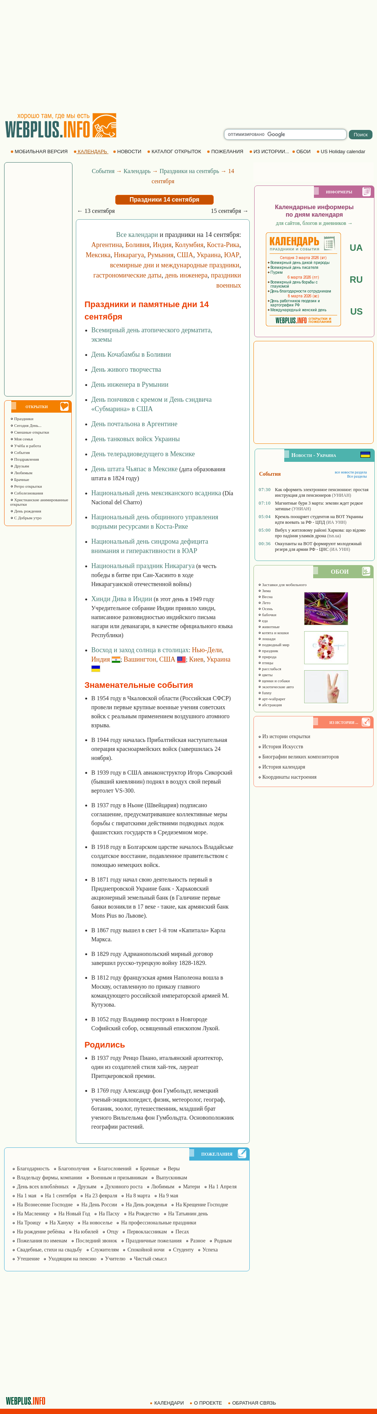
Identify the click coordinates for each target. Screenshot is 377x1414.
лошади (267, 638)
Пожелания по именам (42, 1241)
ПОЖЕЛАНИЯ (225, 151)
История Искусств (280, 746)
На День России (99, 1204)
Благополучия (73, 1168)
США (185, 255)
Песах (182, 1232)
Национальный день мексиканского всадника (156, 493)
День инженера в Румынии (130, 384)
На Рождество (144, 1214)
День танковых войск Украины (135, 439)
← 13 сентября (96, 211)
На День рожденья (146, 1204)
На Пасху (109, 1214)
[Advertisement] (188, 56)
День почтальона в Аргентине (134, 424)
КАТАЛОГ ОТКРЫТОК (174, 151)
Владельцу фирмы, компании (49, 1177)
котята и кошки (273, 632)
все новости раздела (351, 472)
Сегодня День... (26, 425)
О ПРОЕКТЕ (206, 1403)
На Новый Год (74, 1214)
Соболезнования (26, 493)
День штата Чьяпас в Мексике (134, 469)
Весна (265, 596)
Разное (197, 1241)
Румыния (161, 255)
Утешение (28, 1259)
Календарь (137, 171)
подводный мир (274, 644)
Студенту (183, 1250)
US (356, 311)
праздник (268, 650)
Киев (196, 659)
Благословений (114, 1168)
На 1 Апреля (223, 1186)
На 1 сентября (60, 1195)
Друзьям (19, 466)
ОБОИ (302, 151)
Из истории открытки (284, 736)
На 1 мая (26, 1195)
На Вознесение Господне (44, 1204)
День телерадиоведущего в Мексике (143, 454)
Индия (162, 245)
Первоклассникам (147, 1232)
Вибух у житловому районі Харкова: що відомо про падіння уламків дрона (320, 533)
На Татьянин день (188, 1214)
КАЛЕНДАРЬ (91, 151)
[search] (285, 134)
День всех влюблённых (43, 1186)
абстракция (270, 704)
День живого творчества (126, 369)
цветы (265, 674)
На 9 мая (168, 1195)
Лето (264, 602)
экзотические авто (276, 686)
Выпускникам (171, 1177)
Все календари (137, 234)
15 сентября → (230, 211)
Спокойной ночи (145, 1250)
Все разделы (357, 476)
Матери (191, 1186)
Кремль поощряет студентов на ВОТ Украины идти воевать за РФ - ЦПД (319, 519)
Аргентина (106, 245)
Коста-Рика (223, 245)
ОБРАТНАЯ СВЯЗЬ (252, 1403)
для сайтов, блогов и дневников (314, 223)
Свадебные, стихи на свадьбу (49, 1250)
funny (264, 692)
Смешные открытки (29, 432)
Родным (223, 1241)
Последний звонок (96, 1241)
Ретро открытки (26, 486)
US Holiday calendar (342, 151)
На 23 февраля (101, 1195)
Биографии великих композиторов (298, 757)
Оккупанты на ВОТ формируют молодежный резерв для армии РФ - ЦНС (318, 546)
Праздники (21, 418)
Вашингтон (140, 659)
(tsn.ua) (334, 535)
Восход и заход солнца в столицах (139, 650)
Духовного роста (124, 1186)
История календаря (281, 767)
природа (267, 656)
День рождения (25, 511)
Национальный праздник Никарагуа (143, 566)
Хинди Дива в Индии (121, 599)
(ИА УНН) (336, 522)
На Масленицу (33, 1214)
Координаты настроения (287, 777)
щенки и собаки (274, 680)
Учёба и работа (25, 445)
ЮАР (232, 255)
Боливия (137, 245)
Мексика (98, 255)
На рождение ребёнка (41, 1232)
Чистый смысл (150, 1259)
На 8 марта (138, 1195)
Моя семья (21, 439)
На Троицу (29, 1223)
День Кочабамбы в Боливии (131, 354)
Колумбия (189, 245)
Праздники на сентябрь (189, 171)
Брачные (19, 479)
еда (263, 620)
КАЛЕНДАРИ (167, 1403)
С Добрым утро (25, 518)
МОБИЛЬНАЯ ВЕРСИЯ (40, 151)
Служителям (105, 1250)
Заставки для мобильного (282, 584)
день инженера (186, 275)
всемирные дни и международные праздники (175, 265)
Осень (265, 608)
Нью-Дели (207, 650)
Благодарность (33, 1168)
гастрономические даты (127, 275)
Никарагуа (129, 255)
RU (356, 279)
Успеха (210, 1250)
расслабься (269, 668)
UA (356, 248)
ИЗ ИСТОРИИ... (270, 151)
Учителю (115, 1259)
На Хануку (62, 1223)
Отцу (113, 1232)
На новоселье (97, 1223)
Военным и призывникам (119, 1177)
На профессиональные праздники (158, 1223)
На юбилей (86, 1232)
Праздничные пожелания (154, 1241)
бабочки (267, 614)
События (20, 452)
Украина (209, 255)
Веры (174, 1168)
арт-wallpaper (271, 698)
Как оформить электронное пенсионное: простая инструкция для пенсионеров (321, 492)
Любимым (21, 472)
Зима (264, 590)
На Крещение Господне (202, 1204)
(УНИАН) (341, 495)
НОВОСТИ (128, 151)
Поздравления (24, 459)
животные (269, 626)
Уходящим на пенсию (72, 1259)
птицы (265, 662)
